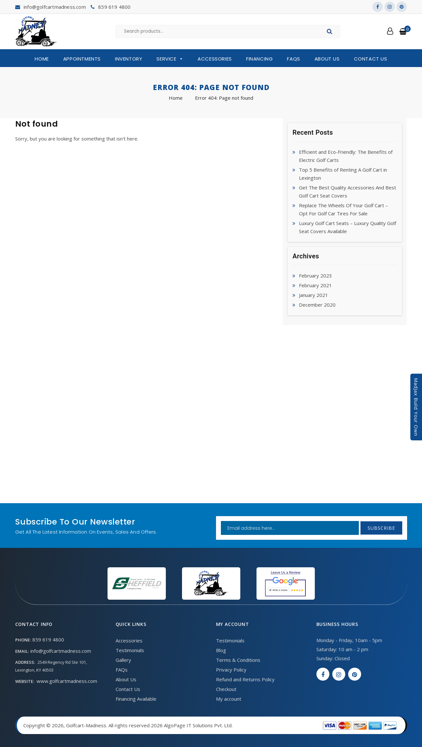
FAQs (293, 58)
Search (330, 32)
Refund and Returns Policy (245, 679)
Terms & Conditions (238, 660)
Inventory (128, 58)
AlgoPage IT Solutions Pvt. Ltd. (198, 725)
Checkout (226, 689)
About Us (327, 58)
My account (228, 699)
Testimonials (130, 650)
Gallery (123, 660)
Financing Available (136, 699)
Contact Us (370, 58)
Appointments (82, 58)
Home (42, 58)
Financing (259, 58)
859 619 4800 (114, 7)
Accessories (215, 58)
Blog (221, 650)
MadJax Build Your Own (416, 407)
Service (169, 59)
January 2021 (313, 295)
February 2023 (315, 275)
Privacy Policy (231, 669)
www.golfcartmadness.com (67, 681)
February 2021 (315, 285)
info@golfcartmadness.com (55, 7)
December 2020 (317, 304)
